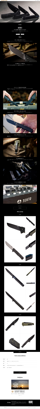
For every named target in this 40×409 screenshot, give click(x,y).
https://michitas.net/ (13, 404)
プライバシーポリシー (31, 407)
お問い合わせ (35, 407)
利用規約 (29, 407)
